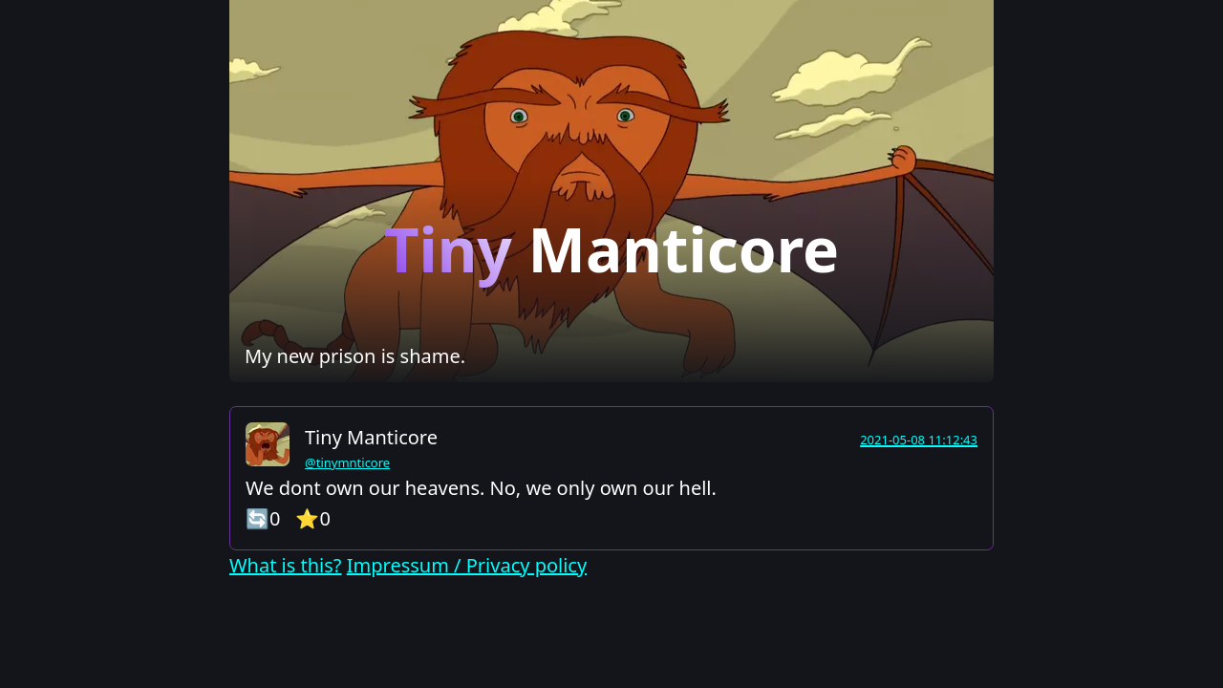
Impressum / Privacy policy (467, 565)
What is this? (285, 565)
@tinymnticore (347, 462)
